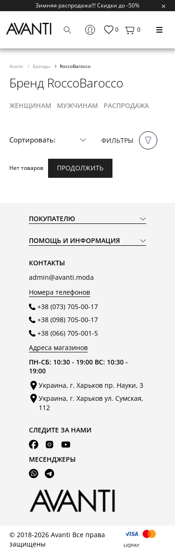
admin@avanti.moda (61, 277)
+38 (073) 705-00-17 (67, 306)
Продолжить (80, 167)
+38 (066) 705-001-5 (67, 333)
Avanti (17, 66)
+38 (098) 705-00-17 (67, 319)
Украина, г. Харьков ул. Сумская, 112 (91, 402)
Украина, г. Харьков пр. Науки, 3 (91, 385)
